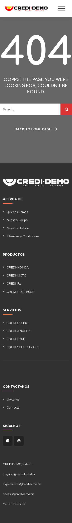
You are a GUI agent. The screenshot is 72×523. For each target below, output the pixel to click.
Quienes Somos (17, 212)
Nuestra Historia (18, 228)
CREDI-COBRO (17, 323)
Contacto (13, 407)
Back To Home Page (33, 129)
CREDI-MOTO (16, 275)
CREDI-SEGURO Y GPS (23, 347)
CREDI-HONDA (18, 267)
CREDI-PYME (16, 339)
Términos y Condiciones (23, 236)
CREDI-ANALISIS (19, 331)
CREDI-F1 (14, 283)
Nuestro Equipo (17, 220)
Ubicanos (13, 399)
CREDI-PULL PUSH (21, 292)
